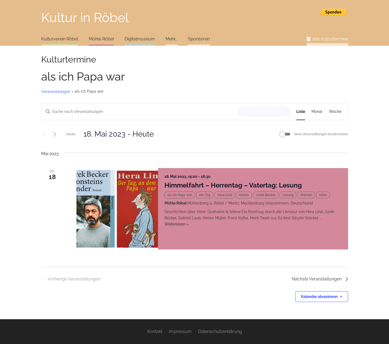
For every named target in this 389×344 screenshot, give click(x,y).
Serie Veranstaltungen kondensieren (321, 134)
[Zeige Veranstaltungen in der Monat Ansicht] (317, 111)
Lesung (287, 195)
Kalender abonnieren (319, 296)
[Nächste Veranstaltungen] (55, 134)
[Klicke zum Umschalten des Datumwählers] (118, 134)
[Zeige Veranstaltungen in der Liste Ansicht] (300, 111)
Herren (244, 195)
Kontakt (154, 331)
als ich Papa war (179, 195)
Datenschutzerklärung (220, 331)
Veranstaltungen (55, 91)
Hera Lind (224, 195)
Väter (323, 195)
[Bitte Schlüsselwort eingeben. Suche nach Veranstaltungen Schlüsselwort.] (139, 111)
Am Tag (204, 195)
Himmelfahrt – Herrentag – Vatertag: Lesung (233, 185)
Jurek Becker (265, 195)
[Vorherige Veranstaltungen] (44, 134)
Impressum (180, 331)
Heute (70, 134)
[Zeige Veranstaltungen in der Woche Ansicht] (335, 111)
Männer (306, 195)
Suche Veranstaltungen (264, 111)
